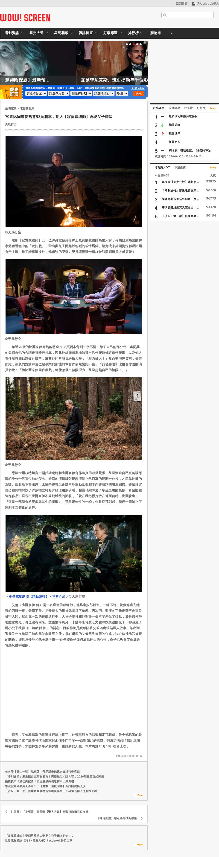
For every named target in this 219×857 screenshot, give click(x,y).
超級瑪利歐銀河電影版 (183, 116)
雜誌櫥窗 (86, 32)
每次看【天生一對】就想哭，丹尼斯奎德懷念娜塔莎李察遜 (42, 772)
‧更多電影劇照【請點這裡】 (27, 596)
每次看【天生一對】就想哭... (180, 182)
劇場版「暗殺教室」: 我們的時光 (190, 150)
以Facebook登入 (205, 4)
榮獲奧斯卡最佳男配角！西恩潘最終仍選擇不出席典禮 (39, 781)
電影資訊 (12, 32)
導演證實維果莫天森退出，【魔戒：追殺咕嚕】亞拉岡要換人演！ (47, 786)
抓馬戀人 (174, 142)
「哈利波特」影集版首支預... (180, 190)
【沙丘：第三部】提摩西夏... (180, 216)
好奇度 (188, 108)
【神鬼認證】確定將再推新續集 (117, 818)
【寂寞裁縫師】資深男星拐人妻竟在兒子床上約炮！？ (39, 836)
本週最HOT (162, 167)
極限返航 (174, 125)
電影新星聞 (27, 108)
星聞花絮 (61, 32)
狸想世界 (174, 133)
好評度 (201, 108)
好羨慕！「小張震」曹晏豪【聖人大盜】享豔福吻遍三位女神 (50, 812)
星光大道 (36, 32)
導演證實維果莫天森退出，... (180, 207)
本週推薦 (180, 167)
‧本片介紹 (57, 596)
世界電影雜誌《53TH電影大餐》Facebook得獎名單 (38, 840)
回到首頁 (181, 4)
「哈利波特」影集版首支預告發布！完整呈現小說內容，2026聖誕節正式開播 (54, 776)
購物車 (155, 32)
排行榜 (133, 32)
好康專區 (110, 32)
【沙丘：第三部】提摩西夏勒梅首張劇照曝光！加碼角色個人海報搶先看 (51, 791)
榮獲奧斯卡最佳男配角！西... (180, 199)
